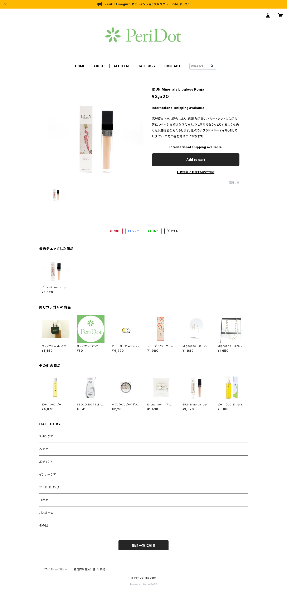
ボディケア (46, 461)
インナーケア (47, 474)
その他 (43, 525)
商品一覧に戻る (143, 545)
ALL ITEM (121, 66)
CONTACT (172, 66)
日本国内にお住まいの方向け (195, 172)
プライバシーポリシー (55, 569)
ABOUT (99, 66)
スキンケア (46, 436)
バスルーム (46, 512)
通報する (234, 182)
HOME (80, 66)
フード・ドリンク (49, 487)
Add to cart (195, 160)
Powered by (143, 584)
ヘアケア (45, 449)
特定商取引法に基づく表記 (89, 569)
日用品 (43, 500)
